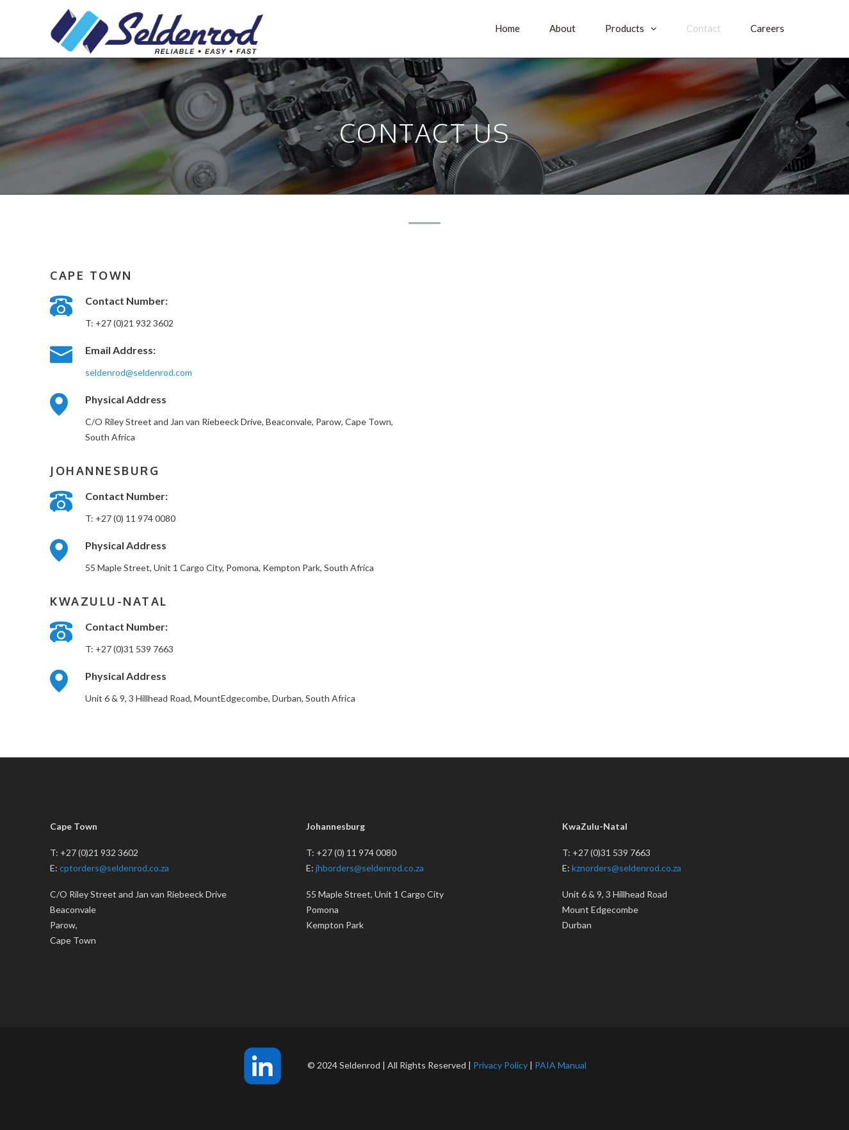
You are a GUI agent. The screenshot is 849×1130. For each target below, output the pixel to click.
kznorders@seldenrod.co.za (626, 867)
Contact (703, 28)
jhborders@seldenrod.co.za (370, 867)
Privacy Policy (500, 1065)
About (562, 28)
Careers (767, 28)
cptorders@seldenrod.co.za (114, 867)
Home (507, 28)
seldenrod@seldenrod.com (138, 372)
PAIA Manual (560, 1065)
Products (624, 28)
